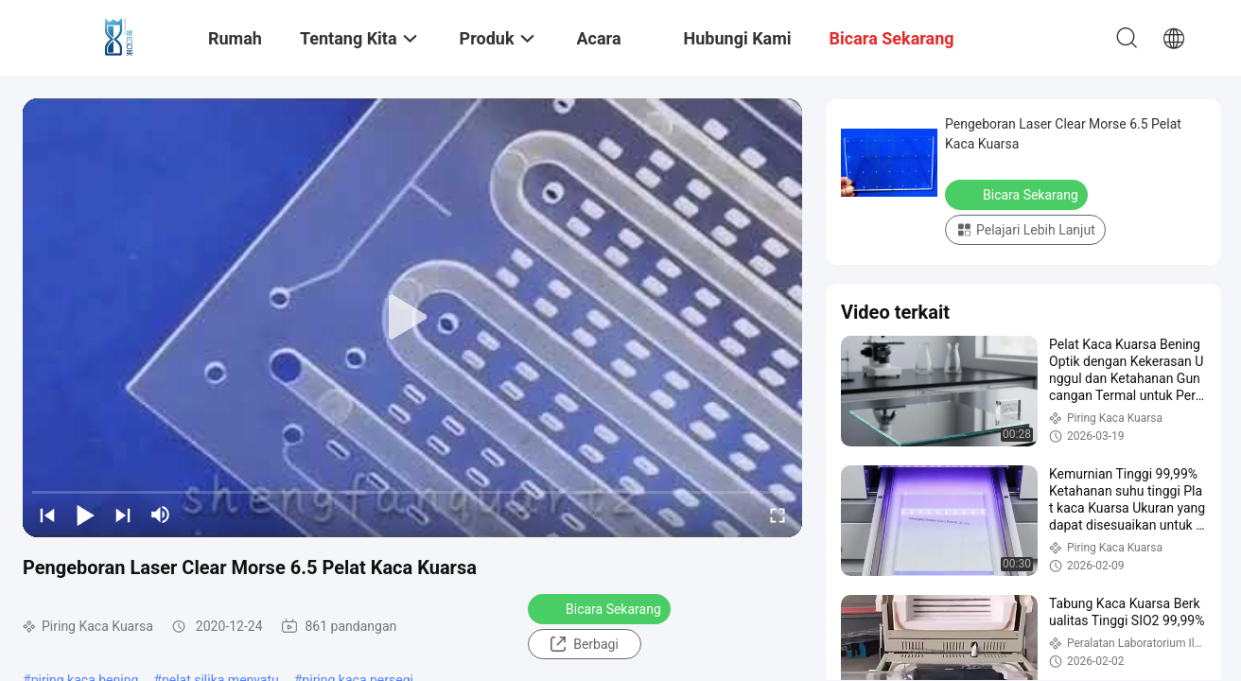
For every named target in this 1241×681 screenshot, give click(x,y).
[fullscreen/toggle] (777, 514)
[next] (123, 514)
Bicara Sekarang (601, 608)
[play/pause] (85, 514)
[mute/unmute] (161, 514)
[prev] (47, 514)
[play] (412, 317)
